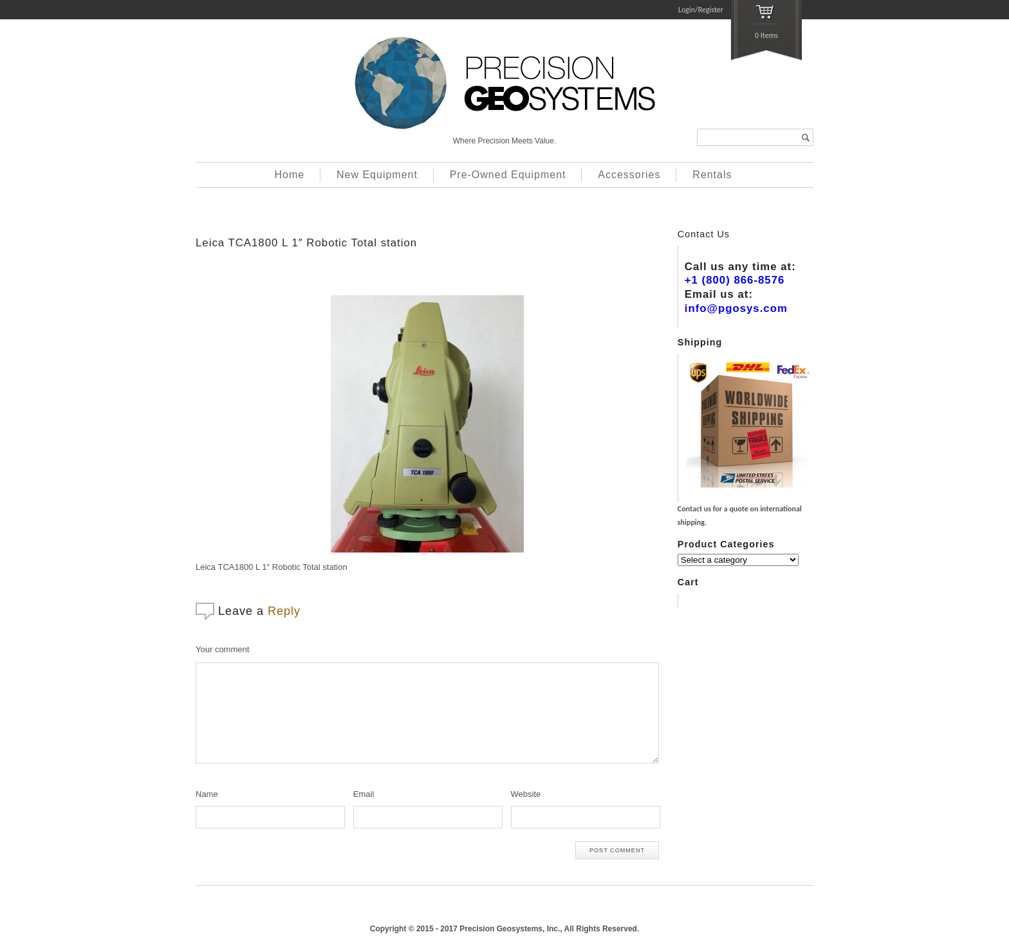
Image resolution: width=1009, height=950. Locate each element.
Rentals (712, 174)
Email (364, 794)
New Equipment (377, 174)
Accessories (629, 174)
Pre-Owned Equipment (508, 174)
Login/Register (700, 9)
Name (207, 794)
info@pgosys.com (736, 308)
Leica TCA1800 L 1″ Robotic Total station (306, 243)
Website (526, 794)
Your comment (222, 649)
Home (290, 174)
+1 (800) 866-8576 (735, 280)
